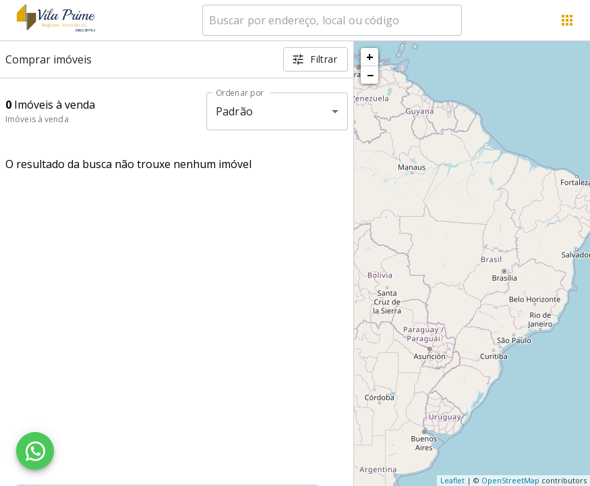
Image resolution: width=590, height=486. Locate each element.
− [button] (370, 75)
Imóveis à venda (37, 119)
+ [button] (370, 57)
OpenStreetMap (510, 480)
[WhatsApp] (35, 451)
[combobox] (332, 20)
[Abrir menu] (567, 20)
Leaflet (452, 480)
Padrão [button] (234, 111)
